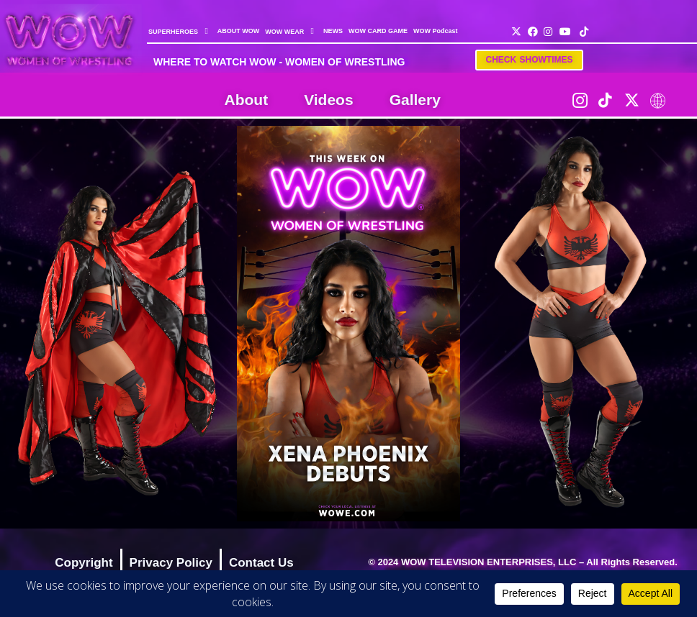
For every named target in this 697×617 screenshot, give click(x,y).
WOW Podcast (435, 31)
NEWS (333, 31)
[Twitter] (631, 100)
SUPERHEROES (180, 31)
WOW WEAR (291, 31)
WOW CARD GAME (378, 31)
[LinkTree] (657, 100)
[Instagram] (579, 100)
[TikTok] (605, 100)
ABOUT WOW (238, 31)
